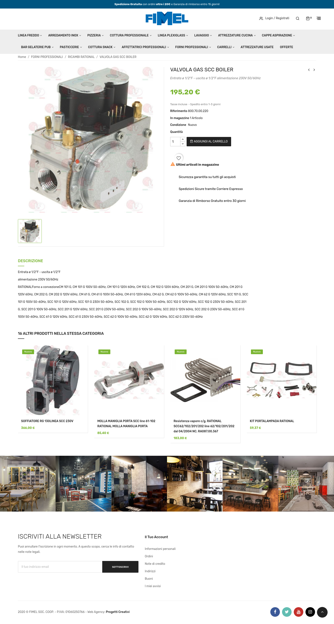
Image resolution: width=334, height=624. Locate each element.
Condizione (178, 125)
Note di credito (155, 564)
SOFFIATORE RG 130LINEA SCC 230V (47, 421)
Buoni (149, 579)
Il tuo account (156, 537)
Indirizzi (150, 571)
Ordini (149, 556)
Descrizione (30, 261)
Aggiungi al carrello (208, 141)
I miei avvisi (153, 586)
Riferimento (178, 111)
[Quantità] (175, 141)
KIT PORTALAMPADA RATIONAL (272, 421)
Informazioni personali (160, 549)
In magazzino (179, 118)
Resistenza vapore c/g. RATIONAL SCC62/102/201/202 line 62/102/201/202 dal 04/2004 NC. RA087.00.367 (204, 426)
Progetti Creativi (118, 612)
